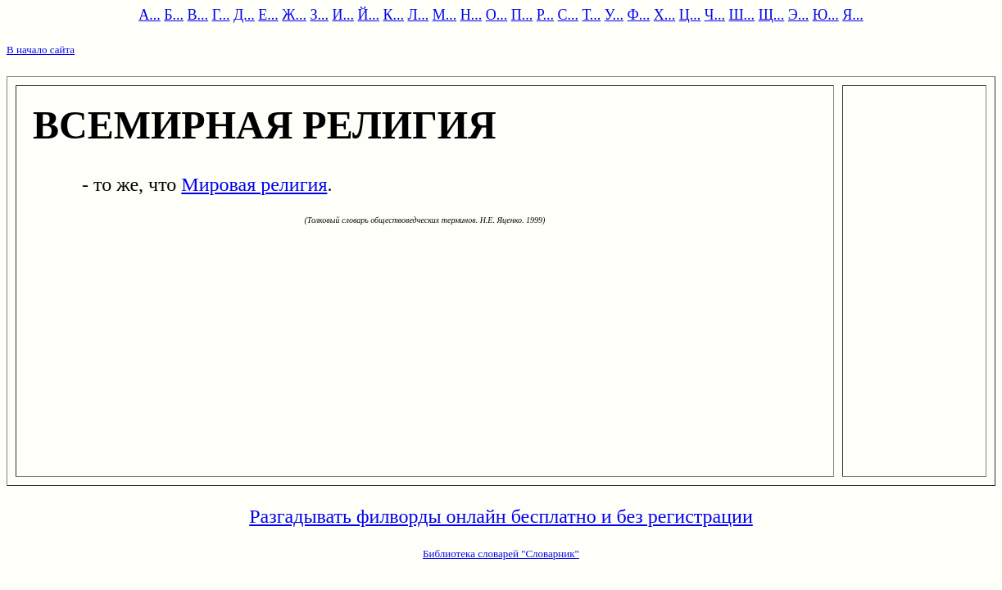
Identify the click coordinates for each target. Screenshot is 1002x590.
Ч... (715, 15)
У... (614, 15)
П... (522, 15)
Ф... (639, 15)
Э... (798, 15)
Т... (592, 15)
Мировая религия (254, 184)
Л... (417, 15)
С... (567, 15)
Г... (221, 15)
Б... (174, 15)
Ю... (826, 15)
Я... (853, 15)
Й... (368, 15)
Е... (268, 15)
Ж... (294, 15)
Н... (471, 15)
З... (319, 15)
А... (149, 15)
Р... (545, 15)
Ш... (741, 15)
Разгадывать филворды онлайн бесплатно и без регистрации (501, 516)
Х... (665, 15)
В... (198, 15)
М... (445, 15)
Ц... (690, 15)
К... (393, 15)
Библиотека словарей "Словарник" (501, 553)
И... (343, 15)
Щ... (772, 15)
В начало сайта (41, 49)
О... (497, 15)
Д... (244, 15)
